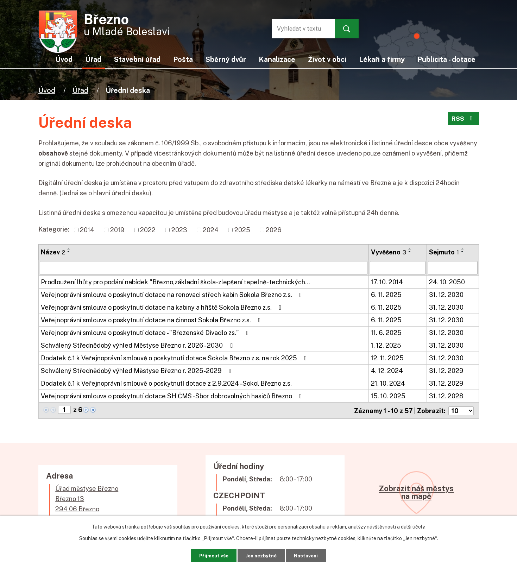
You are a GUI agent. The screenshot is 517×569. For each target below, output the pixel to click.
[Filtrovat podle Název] (204, 267)
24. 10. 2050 (447, 282)
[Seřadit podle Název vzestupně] (69, 248)
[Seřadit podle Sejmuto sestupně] (463, 251)
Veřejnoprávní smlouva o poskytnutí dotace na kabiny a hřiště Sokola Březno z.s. (162, 307)
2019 (117, 230)
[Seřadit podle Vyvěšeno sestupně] (410, 251)
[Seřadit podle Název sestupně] (69, 251)
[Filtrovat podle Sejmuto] (452, 267)
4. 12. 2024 (387, 370)
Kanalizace (277, 59)
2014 (87, 230)
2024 (211, 230)
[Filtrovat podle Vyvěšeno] (397, 267)
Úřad (80, 90)
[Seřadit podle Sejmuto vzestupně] (463, 248)
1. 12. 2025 (386, 345)
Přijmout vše (209, 555)
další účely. (413, 526)
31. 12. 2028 (446, 396)
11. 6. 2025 (386, 332)
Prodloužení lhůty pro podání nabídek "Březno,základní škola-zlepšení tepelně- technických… (175, 282)
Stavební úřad (137, 59)
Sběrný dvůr (226, 59)
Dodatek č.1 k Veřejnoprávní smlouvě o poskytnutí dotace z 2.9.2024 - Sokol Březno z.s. (166, 383)
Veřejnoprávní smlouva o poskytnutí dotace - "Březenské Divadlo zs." (146, 332)
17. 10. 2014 (387, 282)
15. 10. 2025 (388, 396)
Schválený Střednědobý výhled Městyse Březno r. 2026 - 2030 (138, 345)
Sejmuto (444, 252)
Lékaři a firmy (382, 59)
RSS (463, 120)
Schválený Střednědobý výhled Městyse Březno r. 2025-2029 (137, 370)
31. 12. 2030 (446, 294)
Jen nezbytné (261, 555)
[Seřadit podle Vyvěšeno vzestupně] (410, 248)
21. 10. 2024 (388, 383)
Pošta (183, 59)
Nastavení (310, 555)
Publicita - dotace (446, 59)
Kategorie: (53, 229)
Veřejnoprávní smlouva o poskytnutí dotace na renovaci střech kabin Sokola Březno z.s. (173, 294)
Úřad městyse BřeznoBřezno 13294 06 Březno (86, 498)
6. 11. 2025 (386, 294)
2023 (179, 230)
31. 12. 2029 (446, 370)
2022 (148, 230)
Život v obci (327, 59)
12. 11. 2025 (387, 358)
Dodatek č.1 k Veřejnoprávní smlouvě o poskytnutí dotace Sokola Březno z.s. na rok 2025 (175, 358)
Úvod (46, 90)
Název (53, 252)
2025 (242, 230)
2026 (274, 230)
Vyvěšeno (388, 252)
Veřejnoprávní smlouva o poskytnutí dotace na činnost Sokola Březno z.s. (152, 320)
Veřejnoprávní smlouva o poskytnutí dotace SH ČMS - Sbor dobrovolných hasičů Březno (173, 396)
